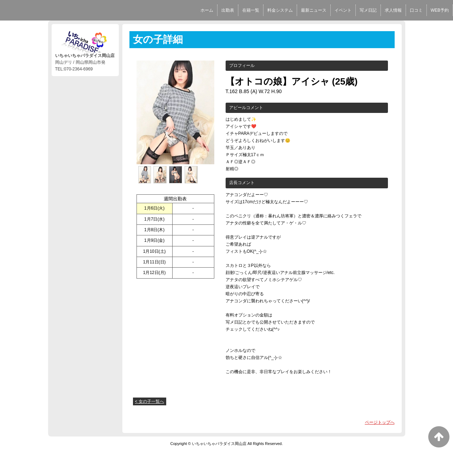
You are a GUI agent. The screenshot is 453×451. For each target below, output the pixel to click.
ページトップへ (380, 422)
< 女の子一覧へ (149, 401)
